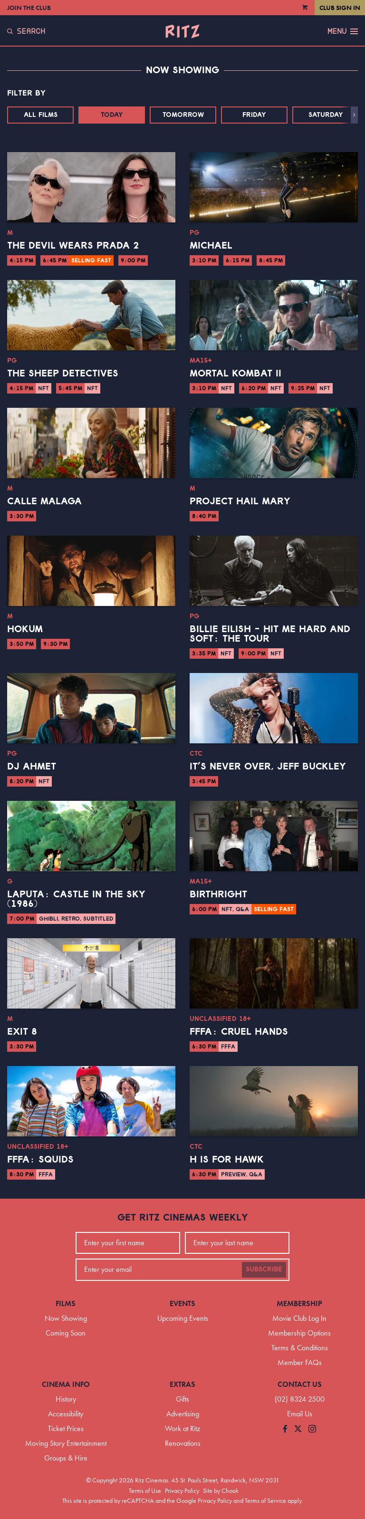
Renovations (183, 1443)
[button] (354, 115)
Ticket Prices (66, 1428)
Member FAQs (300, 1362)
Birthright (218, 894)
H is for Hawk (227, 1159)
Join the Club (29, 7)
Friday (254, 115)
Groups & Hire (65, 1458)
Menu (342, 31)
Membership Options (299, 1333)
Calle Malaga (44, 501)
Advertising (182, 1414)
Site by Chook (221, 1490)
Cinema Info (66, 1384)
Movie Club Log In (299, 1318)
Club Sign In (339, 7)
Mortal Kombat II (235, 373)
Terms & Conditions (299, 1348)
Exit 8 (22, 1032)
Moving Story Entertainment (65, 1443)
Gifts (182, 1399)
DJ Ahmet (31, 766)
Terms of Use (145, 1490)
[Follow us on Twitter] (298, 1429)
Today (112, 115)
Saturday (325, 115)
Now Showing (66, 1318)
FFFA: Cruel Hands (239, 1032)
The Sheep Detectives (62, 373)
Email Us (299, 1414)
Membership (299, 1303)
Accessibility (65, 1414)
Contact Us (300, 1384)
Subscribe (264, 1269)
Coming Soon (66, 1333)
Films (66, 1303)
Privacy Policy (182, 1490)
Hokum (25, 629)
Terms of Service (265, 1500)
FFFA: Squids (40, 1159)
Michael (211, 245)
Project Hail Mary (240, 501)
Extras (182, 1384)
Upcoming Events (182, 1318)
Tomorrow (183, 115)
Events (182, 1303)
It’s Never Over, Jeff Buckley (268, 766)
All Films (41, 115)
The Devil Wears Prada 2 (73, 245)
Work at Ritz (182, 1428)
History (66, 1399)
